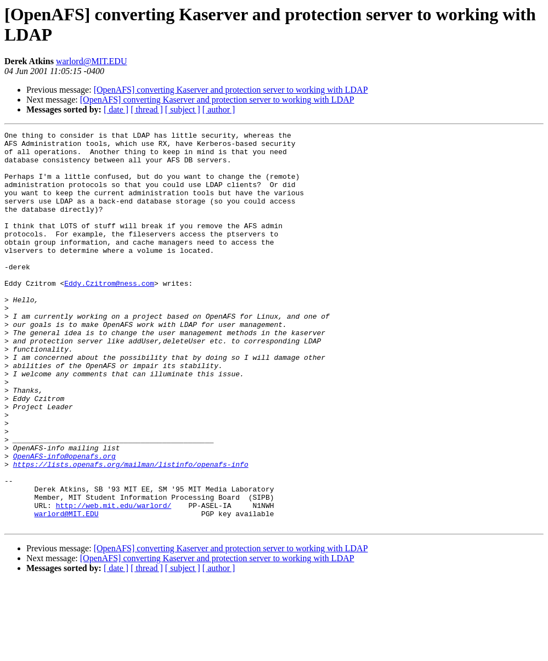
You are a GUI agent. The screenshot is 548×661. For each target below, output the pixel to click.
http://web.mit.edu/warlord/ (114, 581)
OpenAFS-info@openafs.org (64, 522)
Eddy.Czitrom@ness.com (109, 314)
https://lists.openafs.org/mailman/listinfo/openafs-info (130, 531)
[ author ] (218, 109)
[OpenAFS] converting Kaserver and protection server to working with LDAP (231, 89)
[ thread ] (147, 109)
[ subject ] (182, 109)
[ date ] (116, 109)
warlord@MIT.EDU (91, 61)
